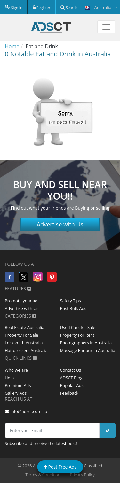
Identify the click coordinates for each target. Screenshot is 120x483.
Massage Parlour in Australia (87, 350)
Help (9, 377)
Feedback (69, 393)
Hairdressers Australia (26, 350)
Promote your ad (21, 300)
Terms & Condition (42, 475)
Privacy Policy (82, 475)
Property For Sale (21, 335)
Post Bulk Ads (73, 308)
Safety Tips (70, 300)
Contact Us (70, 370)
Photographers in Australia (86, 343)
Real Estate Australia (24, 327)
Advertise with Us (60, 224)
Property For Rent (77, 335)
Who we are (16, 370)
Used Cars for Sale (77, 327)
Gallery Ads (16, 393)
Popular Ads (72, 385)
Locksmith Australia (24, 343)
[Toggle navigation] (106, 26)
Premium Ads (18, 385)
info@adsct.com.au (26, 411)
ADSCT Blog (71, 377)
